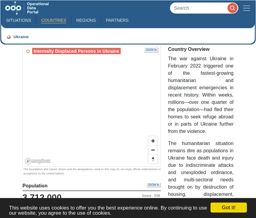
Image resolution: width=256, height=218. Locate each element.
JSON (151, 49)
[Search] (204, 8)
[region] (92, 106)
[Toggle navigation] (246, 8)
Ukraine (17, 37)
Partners (117, 20)
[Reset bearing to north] (152, 159)
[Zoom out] (152, 149)
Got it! (228, 207)
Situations (18, 20)
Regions (86, 20)
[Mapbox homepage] (38, 161)
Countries (53, 20)
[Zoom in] (152, 140)
